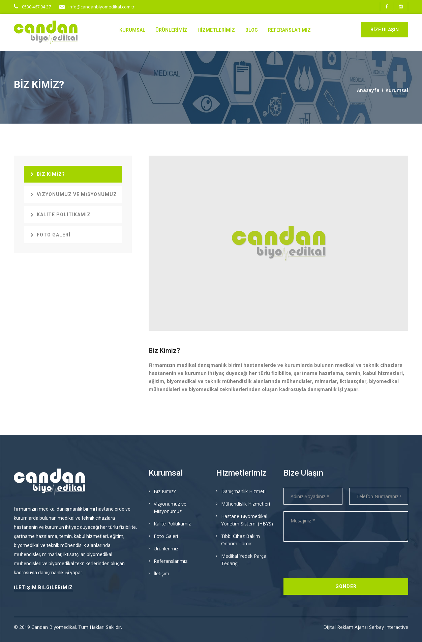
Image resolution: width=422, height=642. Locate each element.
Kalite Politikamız (61, 214)
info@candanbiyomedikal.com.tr (96, 7)
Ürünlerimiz (171, 30)
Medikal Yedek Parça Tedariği (243, 560)
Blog (251, 30)
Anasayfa (368, 90)
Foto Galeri (50, 234)
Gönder (346, 586)
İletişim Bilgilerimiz (43, 587)
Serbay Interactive (388, 627)
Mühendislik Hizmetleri (245, 504)
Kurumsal (132, 30)
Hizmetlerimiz (216, 30)
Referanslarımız (289, 30)
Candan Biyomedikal (53, 627)
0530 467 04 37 (32, 7)
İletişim (161, 573)
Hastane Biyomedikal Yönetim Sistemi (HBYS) (247, 520)
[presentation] (334, 561)
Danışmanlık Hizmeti (243, 491)
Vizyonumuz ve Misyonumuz (74, 194)
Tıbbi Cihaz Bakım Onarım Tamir (240, 540)
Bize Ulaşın (384, 29)
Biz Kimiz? (48, 174)
